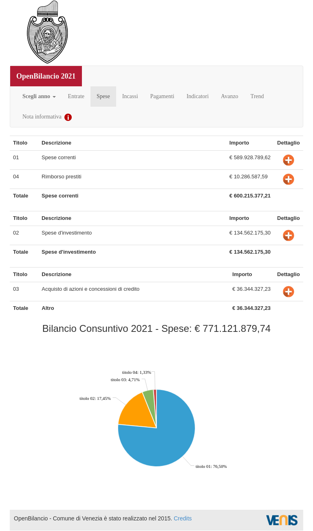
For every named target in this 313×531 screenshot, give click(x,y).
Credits (183, 518)
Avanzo (229, 96)
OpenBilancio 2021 (46, 76)
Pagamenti (162, 96)
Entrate (76, 96)
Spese (103, 96)
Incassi (130, 96)
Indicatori (198, 96)
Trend (257, 96)
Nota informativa (47, 117)
